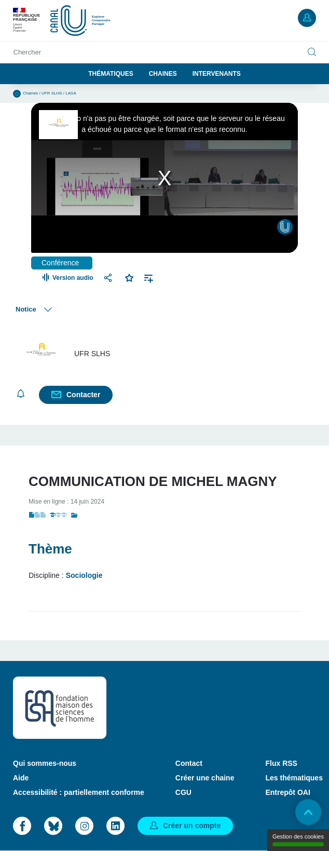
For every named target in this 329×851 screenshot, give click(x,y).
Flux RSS (281, 763)
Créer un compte (192, 825)
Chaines (163, 73)
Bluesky (53, 826)
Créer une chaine (205, 778)
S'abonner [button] (21, 393)
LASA (70, 93)
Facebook (22, 826)
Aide (21, 778)
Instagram (84, 826)
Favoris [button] (129, 277)
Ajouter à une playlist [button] (148, 277)
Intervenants (217, 73)
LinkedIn (115, 826)
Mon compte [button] (307, 18)
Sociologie (84, 575)
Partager (109, 277)
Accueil (17, 94)
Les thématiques (293, 778)
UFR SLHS (52, 93)
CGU (183, 792)
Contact (188, 763)
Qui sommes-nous (44, 763)
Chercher (27, 52)
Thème (50, 549)
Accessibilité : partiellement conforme (78, 792)
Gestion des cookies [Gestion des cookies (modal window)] (298, 839)
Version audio (72, 277)
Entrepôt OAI (287, 792)
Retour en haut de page (308, 812)
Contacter (83, 394)
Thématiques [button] (110, 73)
